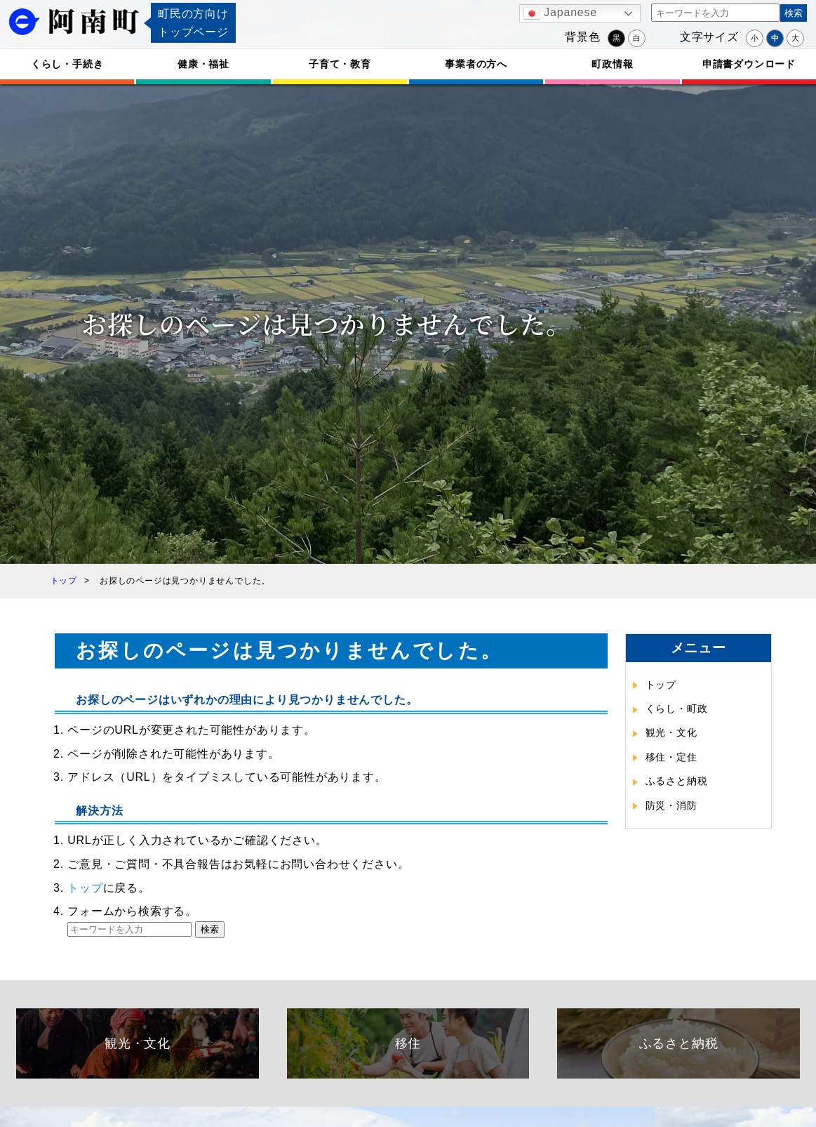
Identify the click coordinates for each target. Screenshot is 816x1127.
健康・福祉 (203, 64)
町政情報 (612, 64)
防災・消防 (671, 805)
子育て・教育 (340, 64)
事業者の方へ (476, 64)
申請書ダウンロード (749, 64)
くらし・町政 (677, 708)
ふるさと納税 (677, 780)
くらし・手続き (67, 64)
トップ (84, 888)
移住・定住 (671, 757)
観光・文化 (671, 732)
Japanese (560, 13)
